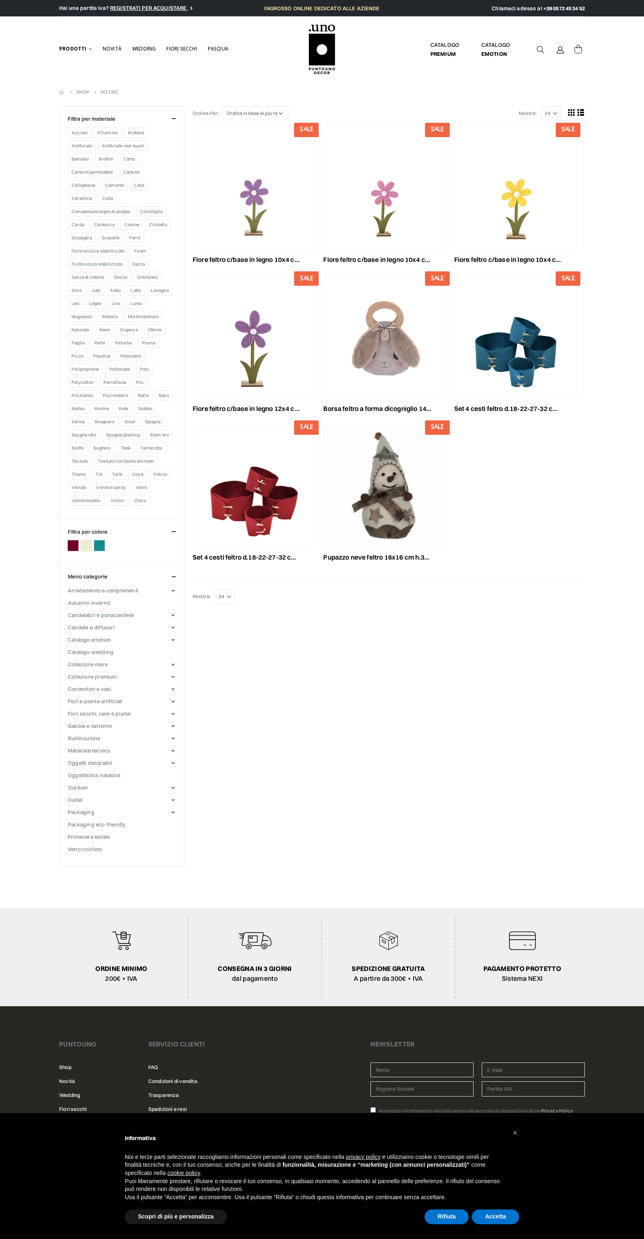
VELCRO (160, 474)
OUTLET (75, 799)
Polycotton (82, 382)
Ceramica (81, 198)
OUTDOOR (78, 787)
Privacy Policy (557, 1111)
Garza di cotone (87, 277)
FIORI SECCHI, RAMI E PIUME (99, 713)
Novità (112, 48)
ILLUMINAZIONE (84, 738)
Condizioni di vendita (172, 1081)
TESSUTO (79, 461)
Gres (76, 290)
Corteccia (104, 224)
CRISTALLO (158, 224)
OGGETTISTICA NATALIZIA (94, 775)
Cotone (131, 224)
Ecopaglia (81, 238)
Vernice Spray (111, 487)
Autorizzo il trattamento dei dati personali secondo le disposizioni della (471, 1110)
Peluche (123, 343)
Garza (138, 264)
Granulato (147, 277)
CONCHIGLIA (151, 211)
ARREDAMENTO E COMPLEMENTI (103, 590)
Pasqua (218, 48)
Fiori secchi (181, 48)
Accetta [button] (495, 1216)
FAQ (153, 1067)
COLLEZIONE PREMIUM (92, 676)
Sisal (129, 421)
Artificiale (81, 146)
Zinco (140, 500)
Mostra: (528, 113)
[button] (515, 1132)
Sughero (101, 448)
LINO (116, 303)
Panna (86, 545)
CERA (139, 185)
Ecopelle (111, 238)
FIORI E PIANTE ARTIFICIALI (95, 701)
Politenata (119, 369)
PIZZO (77, 356)
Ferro (134, 238)
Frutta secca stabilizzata (96, 264)
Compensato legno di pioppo (100, 211)
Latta (136, 290)
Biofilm (106, 159)
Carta (129, 159)
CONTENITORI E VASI (89, 689)
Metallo (110, 316)
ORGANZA (129, 330)
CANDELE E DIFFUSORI (91, 627)
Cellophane (83, 185)
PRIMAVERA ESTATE (89, 836)
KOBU (115, 290)
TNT (99, 474)
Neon (104, 330)
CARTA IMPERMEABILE (92, 172)
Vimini (117, 500)
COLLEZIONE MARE (88, 664)
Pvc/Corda (82, 395)
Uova (137, 474)
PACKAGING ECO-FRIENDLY (97, 824)
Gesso (120, 277)
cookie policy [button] (184, 1173)
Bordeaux (73, 545)
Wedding (144, 48)
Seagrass (104, 421)
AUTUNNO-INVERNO (89, 602)
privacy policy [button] (363, 1157)
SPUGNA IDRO (83, 435)
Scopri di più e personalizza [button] (176, 1216)
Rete (123, 408)
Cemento (114, 185)
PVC (140, 382)
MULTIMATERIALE (143, 316)
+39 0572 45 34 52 (564, 8)
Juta (96, 290)
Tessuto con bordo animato (126, 461)
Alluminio (107, 132)
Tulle (117, 474)
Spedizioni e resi (167, 1109)
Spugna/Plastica (123, 435)
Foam (140, 251)
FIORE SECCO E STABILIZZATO (97, 251)
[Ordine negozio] (255, 113)
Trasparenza (163, 1095)
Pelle (99, 343)
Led (75, 303)
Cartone (131, 172)
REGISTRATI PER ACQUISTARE (149, 8)
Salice (78, 421)
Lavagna (159, 290)
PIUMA (149, 343)
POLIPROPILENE (85, 369)
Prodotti (73, 48)
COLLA (107, 198)
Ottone (154, 330)
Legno (95, 303)
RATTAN (78, 408)
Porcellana (115, 382)
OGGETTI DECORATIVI (90, 762)
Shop (65, 1067)
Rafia (143, 395)
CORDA (77, 224)
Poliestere (131, 356)
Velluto (78, 487)
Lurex (136, 303)
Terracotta (151, 448)
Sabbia (145, 408)
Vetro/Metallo (86, 500)
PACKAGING (81, 812)
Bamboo (80, 159)
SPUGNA (153, 421)
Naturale (80, 330)
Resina (101, 408)
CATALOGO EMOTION (89, 639)
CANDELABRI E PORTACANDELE (101, 615)
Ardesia (136, 132)
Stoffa (77, 448)
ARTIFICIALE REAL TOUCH (123, 146)
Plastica (101, 356)
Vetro (141, 487)
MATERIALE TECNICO (89, 750)
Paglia (78, 343)
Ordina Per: (206, 113)
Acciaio (79, 132)
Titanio (78, 474)
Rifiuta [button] (447, 1216)
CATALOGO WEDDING (90, 652)
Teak (126, 448)
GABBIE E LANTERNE (90, 726)
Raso (164, 395)
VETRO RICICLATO (85, 849)
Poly (145, 369)
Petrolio (99, 545)
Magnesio (81, 316)
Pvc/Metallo (115, 395)
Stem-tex (159, 435)
